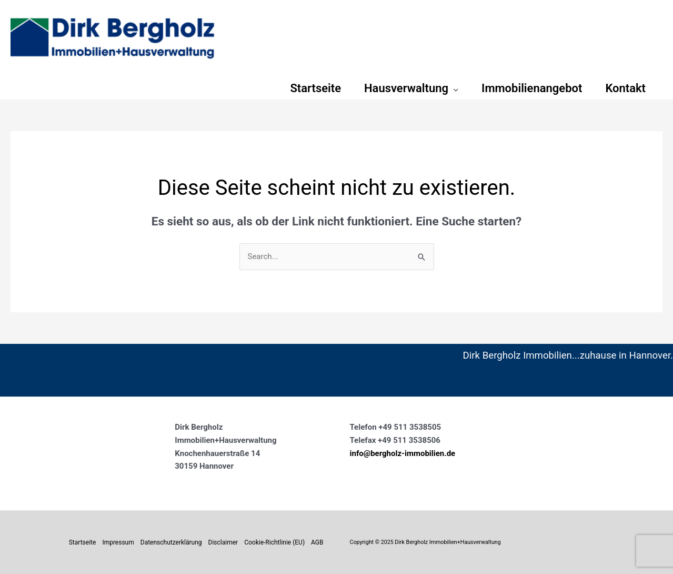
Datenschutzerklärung (171, 542)
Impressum (118, 542)
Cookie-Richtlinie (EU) (274, 542)
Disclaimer (223, 542)
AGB (317, 542)
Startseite (82, 542)
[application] (453, 88)
